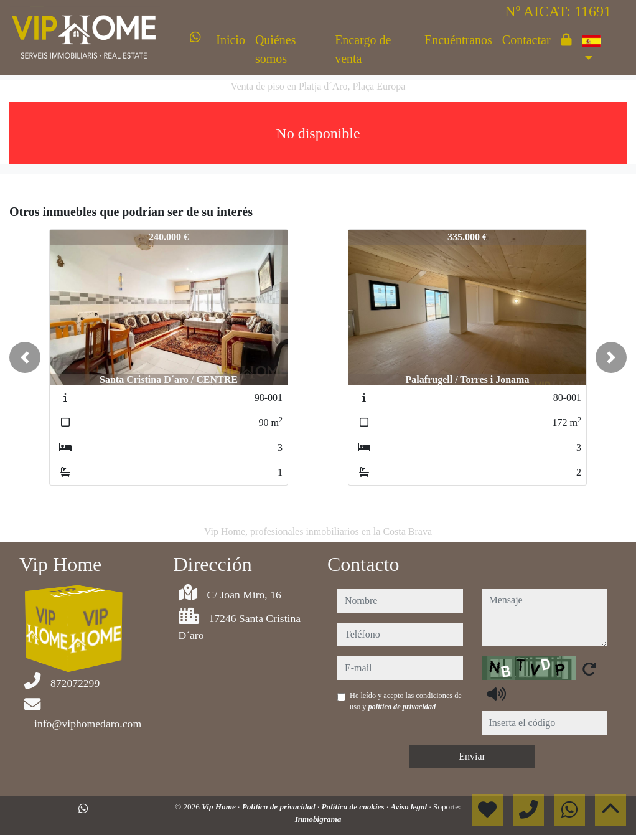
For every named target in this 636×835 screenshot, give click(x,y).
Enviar (472, 756)
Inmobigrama (318, 819)
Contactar (526, 40)
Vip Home (220, 806)
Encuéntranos (458, 40)
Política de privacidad (279, 806)
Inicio (230, 40)
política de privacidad (402, 706)
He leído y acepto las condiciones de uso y (406, 701)
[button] (24, 357)
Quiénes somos (275, 49)
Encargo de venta (363, 49)
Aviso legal (409, 806)
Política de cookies (354, 806)
